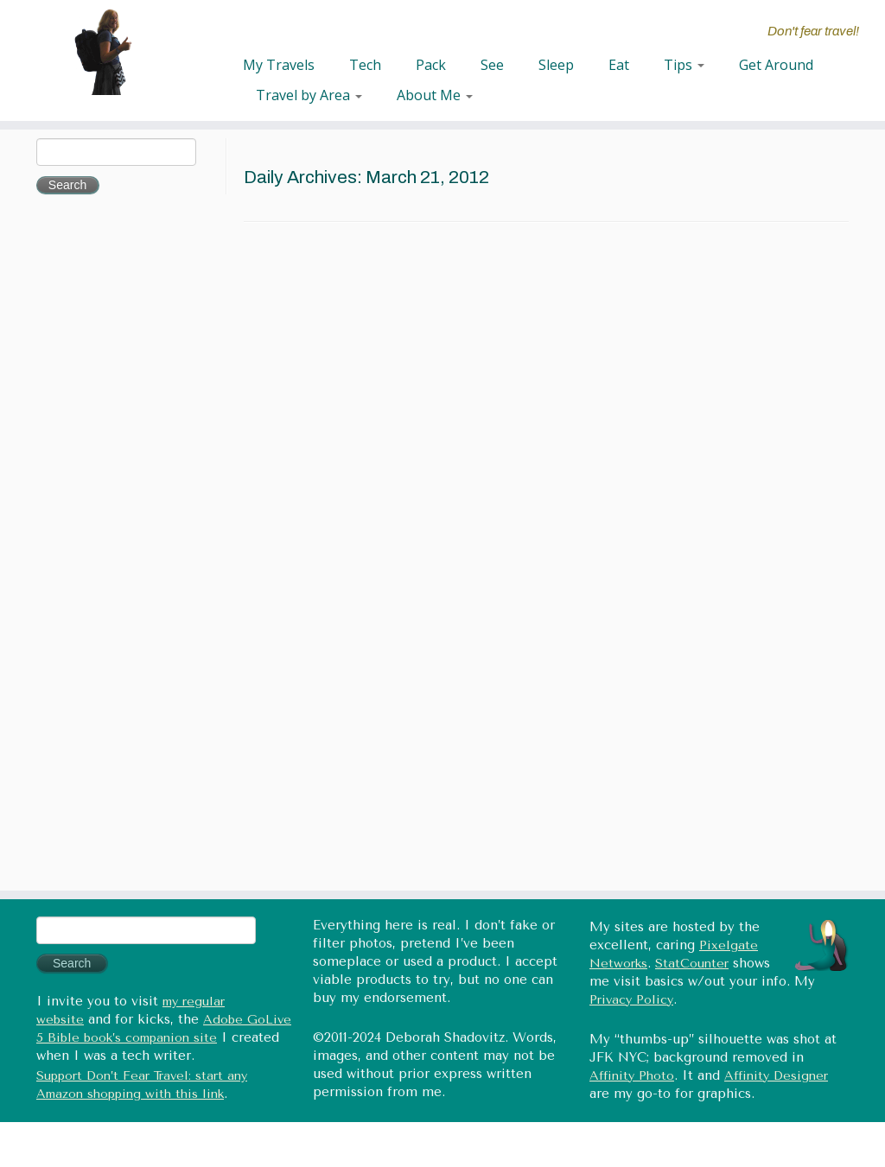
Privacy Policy (631, 1000)
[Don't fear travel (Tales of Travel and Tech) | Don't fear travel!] (103, 52)
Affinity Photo (631, 1076)
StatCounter (692, 963)
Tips (684, 64)
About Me (435, 95)
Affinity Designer (776, 1076)
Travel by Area (309, 95)
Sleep (556, 64)
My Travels (279, 64)
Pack (431, 64)
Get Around (776, 64)
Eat (618, 64)
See (492, 64)
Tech (365, 64)
